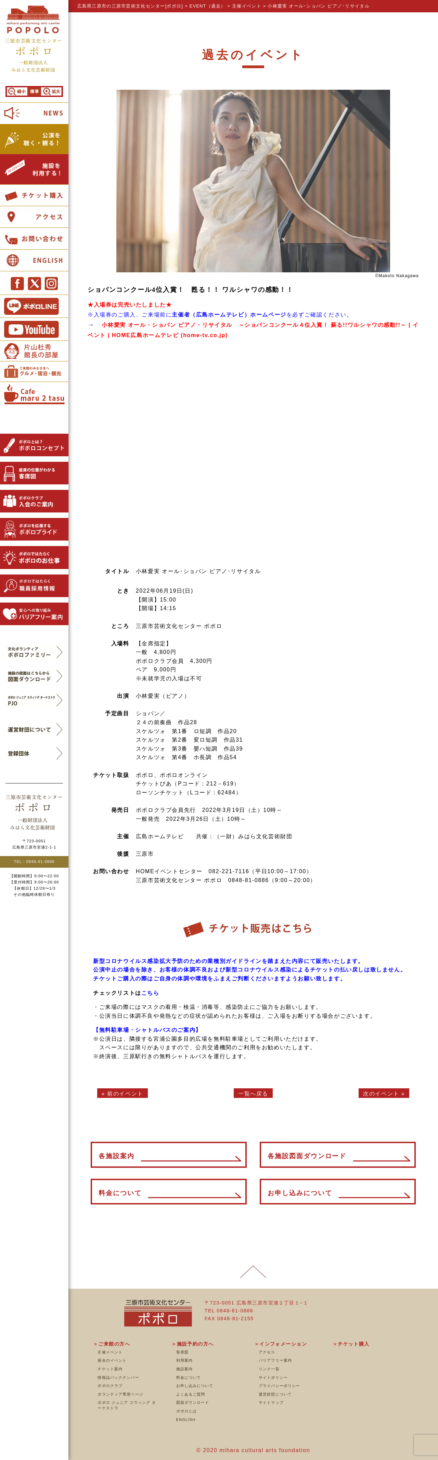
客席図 (182, 1352)
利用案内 (184, 1360)
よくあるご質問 (190, 1394)
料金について (188, 1377)
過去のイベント (112, 1360)
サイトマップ (271, 1402)
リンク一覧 (269, 1369)
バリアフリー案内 (275, 1360)
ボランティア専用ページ (120, 1394)
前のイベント (125, 1094)
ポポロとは (186, 1411)
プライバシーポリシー (279, 1386)
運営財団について (275, 1394)
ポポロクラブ (110, 1386)
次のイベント (381, 1094)
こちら (150, 993)
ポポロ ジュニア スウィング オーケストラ (127, 1405)
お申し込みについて (195, 1386)
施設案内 (184, 1369)
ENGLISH (186, 1420)
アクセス (267, 1352)
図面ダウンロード (192, 1402)
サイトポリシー (273, 1377)
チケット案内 (110, 1369)
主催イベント (110, 1352)
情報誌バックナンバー (118, 1377)
